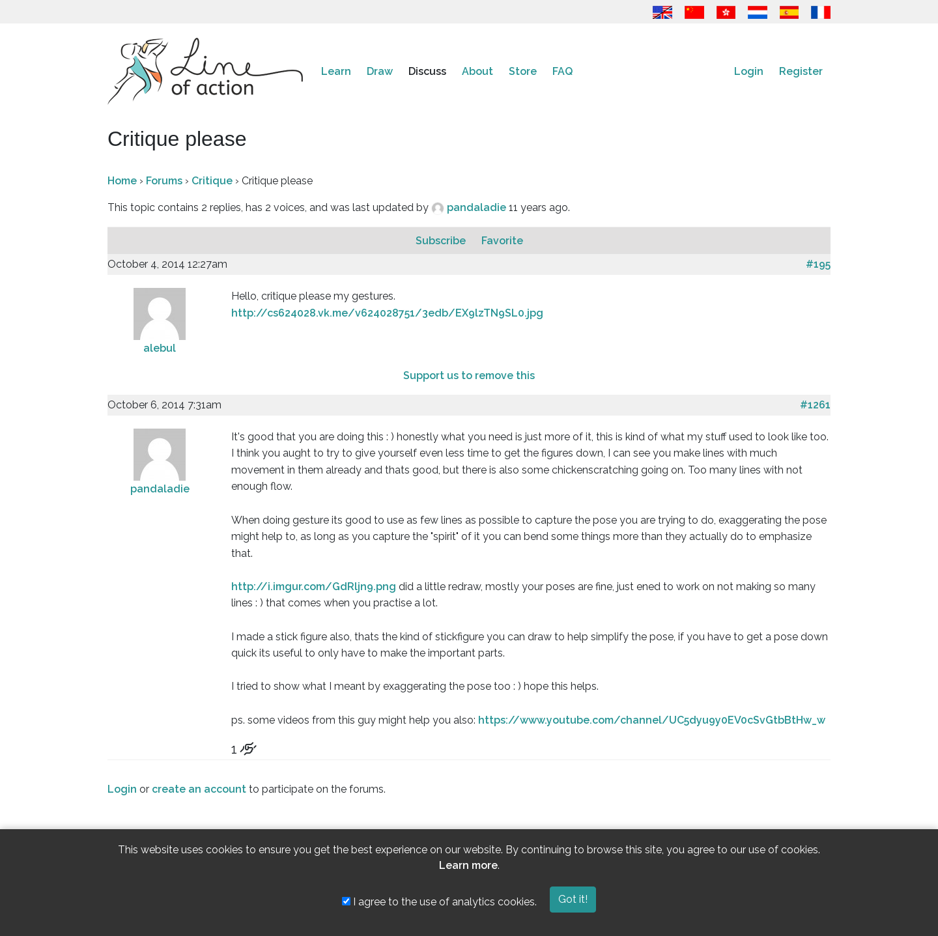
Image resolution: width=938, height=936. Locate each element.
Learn (336, 71)
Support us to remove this (469, 375)
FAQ (562, 71)
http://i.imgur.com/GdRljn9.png (313, 586)
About (477, 71)
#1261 (815, 405)
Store (523, 71)
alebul (159, 348)
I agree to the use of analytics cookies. (439, 902)
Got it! (573, 899)
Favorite (502, 240)
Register (801, 71)
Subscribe (442, 240)
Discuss (427, 71)
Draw (380, 71)
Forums (164, 181)
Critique (212, 181)
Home (122, 181)
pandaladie (478, 207)
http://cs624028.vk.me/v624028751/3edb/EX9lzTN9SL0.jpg (387, 313)
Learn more (468, 865)
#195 (818, 264)
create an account (199, 789)
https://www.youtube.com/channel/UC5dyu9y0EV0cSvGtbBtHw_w (651, 720)
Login (748, 71)
